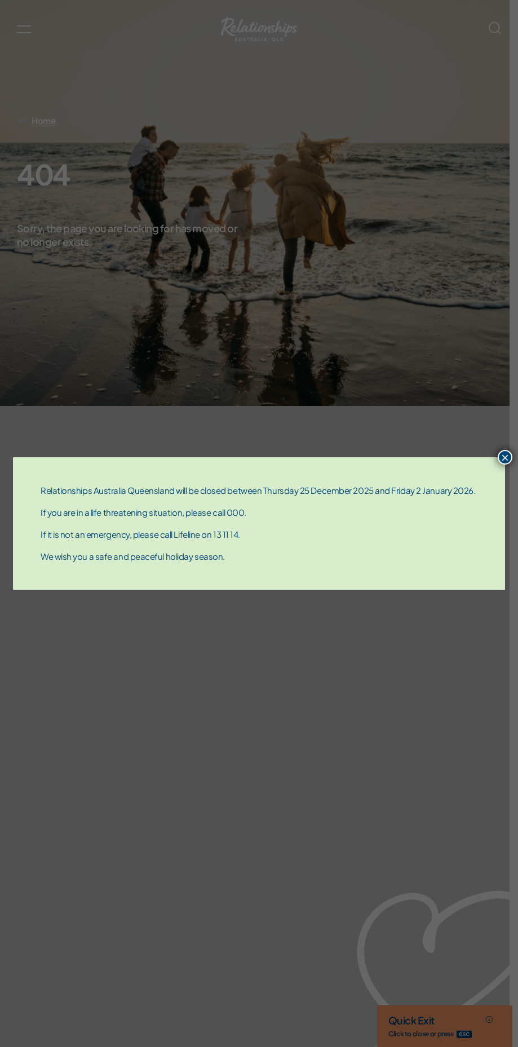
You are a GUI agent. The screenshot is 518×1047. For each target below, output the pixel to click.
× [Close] (505, 457)
